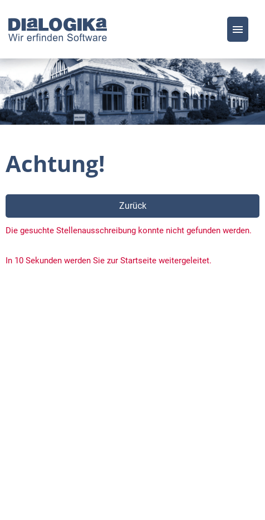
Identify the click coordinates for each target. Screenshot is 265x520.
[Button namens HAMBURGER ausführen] (237, 29)
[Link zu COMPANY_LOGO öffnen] (57, 29)
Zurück (132, 205)
